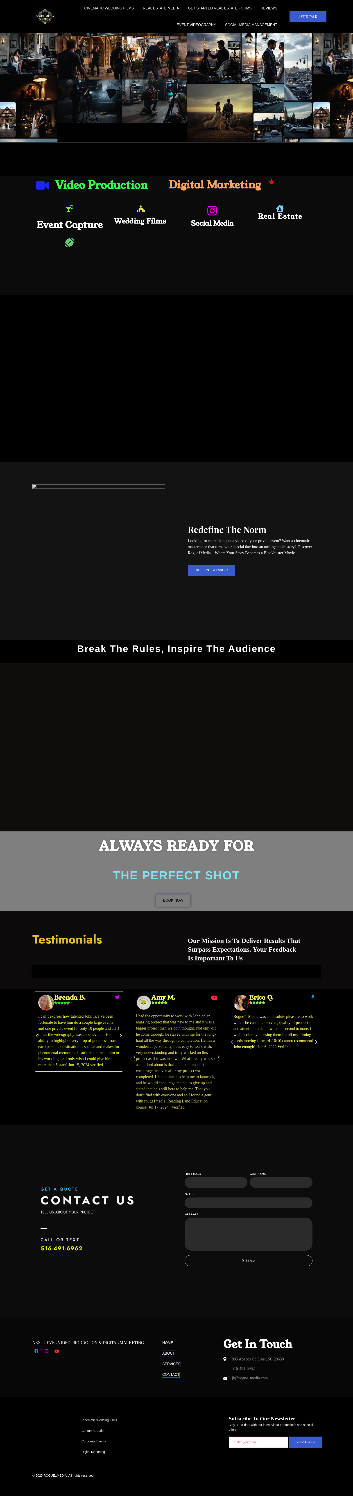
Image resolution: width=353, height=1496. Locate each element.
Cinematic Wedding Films (109, 8)
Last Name (258, 1174)
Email (189, 1194)
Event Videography (196, 25)
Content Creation (93, 1431)
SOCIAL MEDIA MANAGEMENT (251, 25)
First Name (193, 1174)
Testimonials (67, 939)
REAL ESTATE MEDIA (161, 8)
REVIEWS (269, 8)
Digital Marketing (215, 185)
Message (191, 1214)
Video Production (101, 185)
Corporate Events (93, 1441)
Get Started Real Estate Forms (219, 8)
